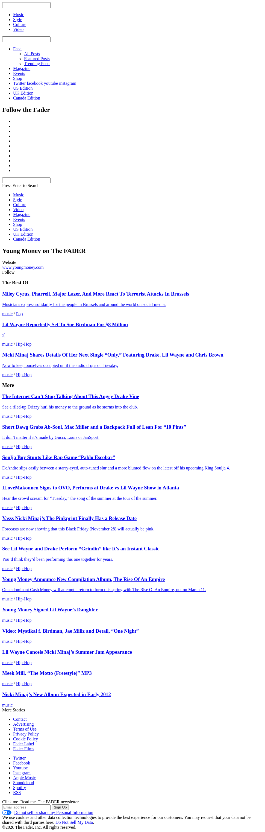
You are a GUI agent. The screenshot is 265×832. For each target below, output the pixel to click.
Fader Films (23, 748)
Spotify (19, 787)
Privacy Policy (26, 734)
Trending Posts (37, 63)
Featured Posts (37, 58)
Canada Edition (26, 98)
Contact (20, 719)
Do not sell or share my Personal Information (47, 812)
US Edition (23, 88)
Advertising (23, 724)
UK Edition (23, 93)
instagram (67, 83)
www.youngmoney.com (23, 267)
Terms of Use (25, 729)
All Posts (32, 53)
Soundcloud (23, 782)
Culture (19, 204)
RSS (17, 792)
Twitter (19, 83)
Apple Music (24, 777)
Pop (19, 313)
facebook (35, 83)
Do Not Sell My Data (74, 822)
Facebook (21, 763)
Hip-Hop (24, 344)
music (7, 313)
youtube (51, 83)
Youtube (20, 768)
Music (18, 194)
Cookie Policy (25, 739)
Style (17, 199)
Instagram (22, 772)
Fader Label (23, 743)
